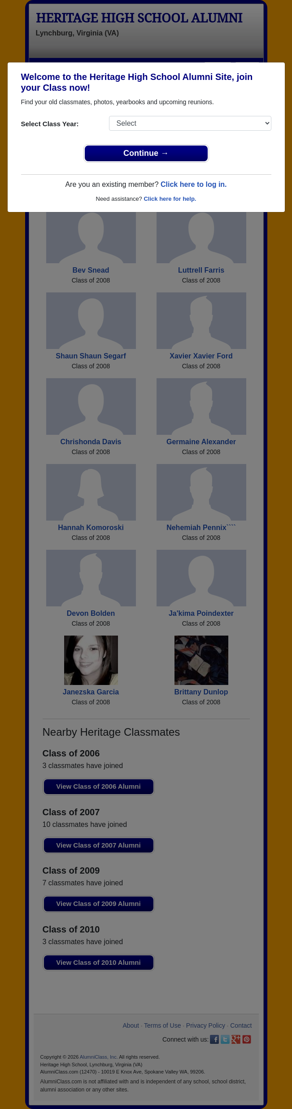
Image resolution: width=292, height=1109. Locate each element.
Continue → (146, 153)
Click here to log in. (194, 184)
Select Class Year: (50, 124)
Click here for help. (170, 198)
